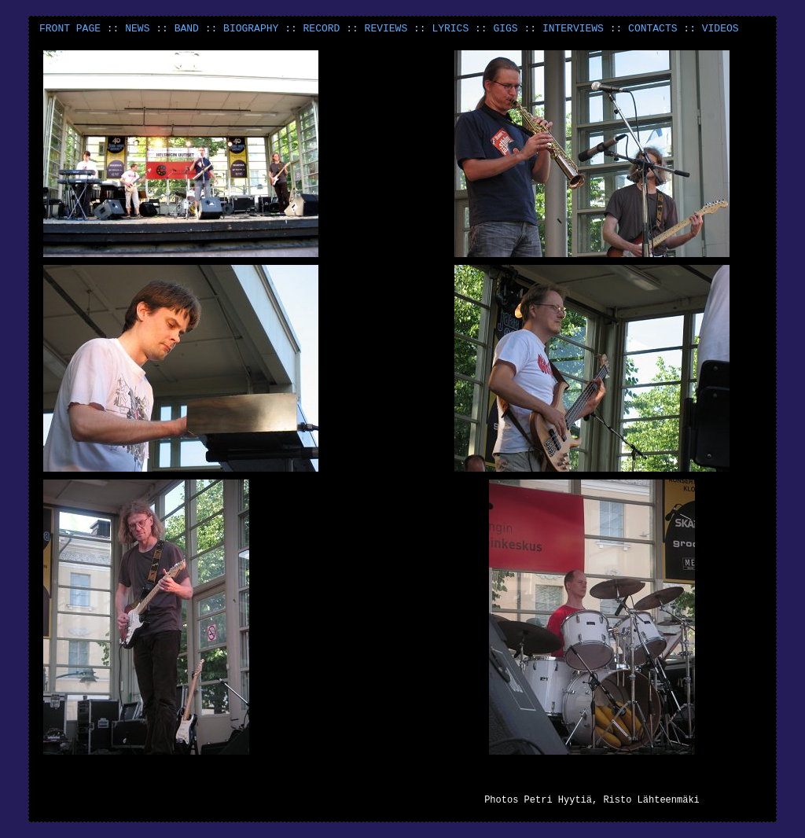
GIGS (505, 29)
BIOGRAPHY (250, 29)
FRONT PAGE (70, 29)
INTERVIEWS (573, 29)
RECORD (321, 29)
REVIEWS (386, 29)
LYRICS (450, 29)
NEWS (137, 29)
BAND (187, 29)
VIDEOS (720, 29)
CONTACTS (652, 29)
